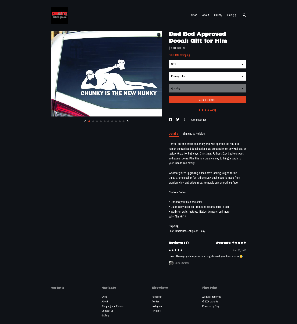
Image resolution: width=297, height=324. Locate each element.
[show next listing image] (128, 121)
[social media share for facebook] (170, 119)
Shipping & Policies (194, 133)
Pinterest (156, 310)
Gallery (218, 15)
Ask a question (198, 119)
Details (174, 133)
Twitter (155, 301)
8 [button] (116, 121)
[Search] (244, 15)
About (205, 15)
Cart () (231, 15)
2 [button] (93, 121)
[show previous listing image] (85, 121)
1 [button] (89, 121)
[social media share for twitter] (178, 119)
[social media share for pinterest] (185, 119)
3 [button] (97, 121)
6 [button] (108, 121)
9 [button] (120, 121)
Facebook (157, 296)
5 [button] (105, 121)
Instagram (157, 306)
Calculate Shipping (179, 55)
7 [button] (112, 121)
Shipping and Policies (113, 306)
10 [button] (123, 121)
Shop (194, 15)
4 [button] (101, 121)
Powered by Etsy (210, 306)
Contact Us (107, 310)
